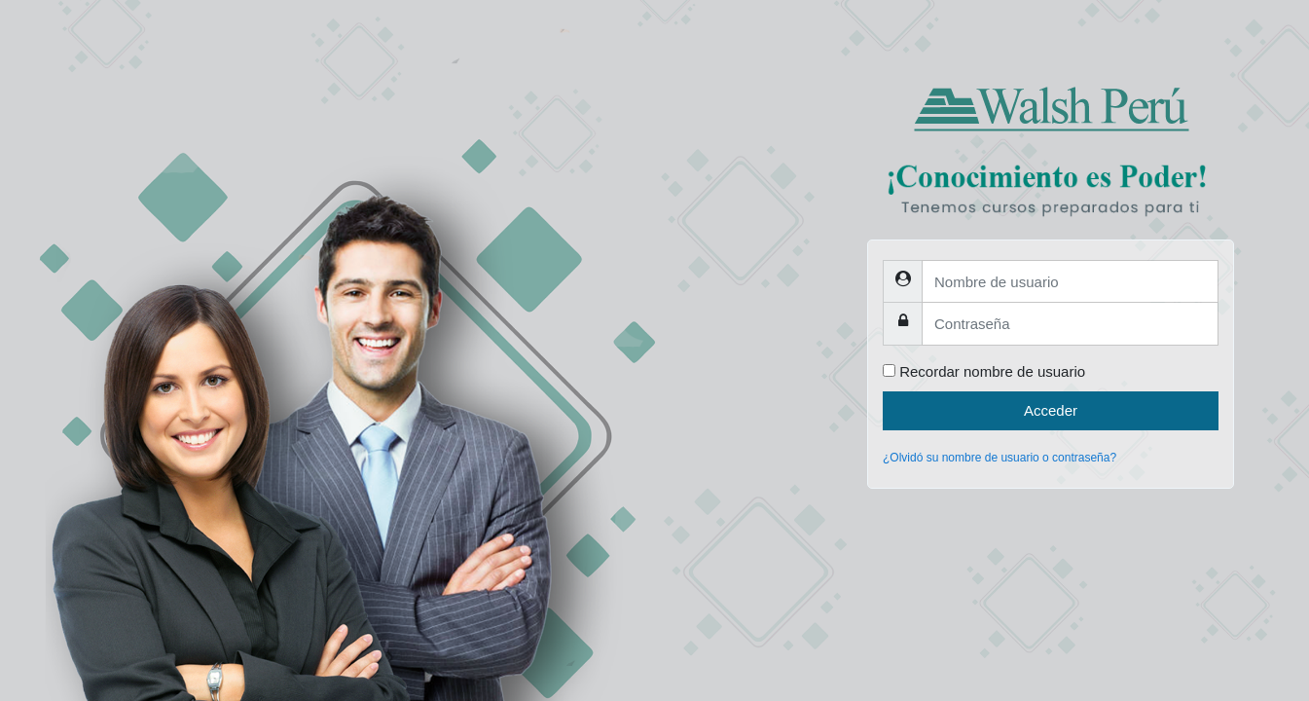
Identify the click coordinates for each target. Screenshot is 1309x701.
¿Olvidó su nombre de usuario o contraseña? (999, 457)
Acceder (1050, 410)
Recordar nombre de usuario (992, 371)
